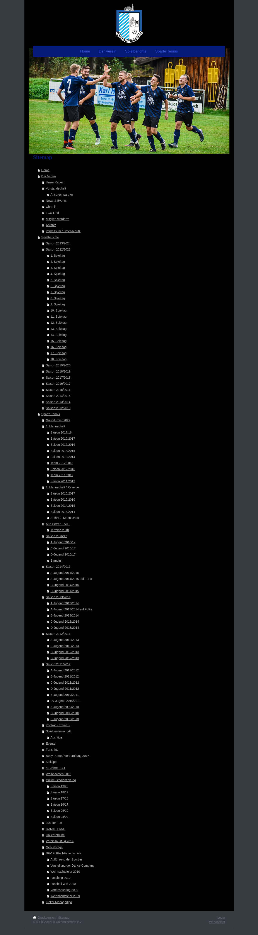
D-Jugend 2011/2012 (64, 688)
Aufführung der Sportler (66, 859)
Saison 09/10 (59, 810)
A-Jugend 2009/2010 (64, 707)
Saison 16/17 (59, 804)
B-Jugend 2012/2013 (64, 646)
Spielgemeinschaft (58, 731)
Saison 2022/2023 (58, 249)
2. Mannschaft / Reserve (62, 487)
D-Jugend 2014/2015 (64, 591)
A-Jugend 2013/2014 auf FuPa (71, 609)
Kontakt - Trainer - (58, 725)
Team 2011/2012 (61, 475)
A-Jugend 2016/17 (62, 542)
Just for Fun (54, 823)
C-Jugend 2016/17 (62, 548)
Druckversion (44, 917)
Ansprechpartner (61, 194)
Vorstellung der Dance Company (72, 865)
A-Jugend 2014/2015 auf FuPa (71, 579)
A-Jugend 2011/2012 (64, 670)
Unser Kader (54, 182)
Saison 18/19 (59, 792)
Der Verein (48, 176)
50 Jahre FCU (55, 768)
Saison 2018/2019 (58, 371)
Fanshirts (52, 749)
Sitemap (63, 917)
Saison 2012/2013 (58, 408)
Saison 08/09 (59, 816)
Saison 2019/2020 (58, 365)
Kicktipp (51, 762)
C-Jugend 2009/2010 (64, 713)
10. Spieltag (58, 310)
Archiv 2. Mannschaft (64, 518)
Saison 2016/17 (56, 536)
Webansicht (217, 922)
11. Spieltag (58, 316)
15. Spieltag (58, 341)
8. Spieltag (57, 298)
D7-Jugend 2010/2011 (65, 701)
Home (45, 170)
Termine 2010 (59, 530)
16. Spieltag (58, 347)
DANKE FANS (55, 829)
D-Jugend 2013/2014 (64, 627)
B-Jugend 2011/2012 (64, 676)
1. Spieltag (57, 255)
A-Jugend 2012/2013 (64, 640)
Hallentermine (55, 835)
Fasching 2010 (60, 877)
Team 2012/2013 (61, 463)
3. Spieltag (57, 267)
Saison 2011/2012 (62, 481)
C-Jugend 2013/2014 (64, 621)
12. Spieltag (58, 322)
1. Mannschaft (55, 426)
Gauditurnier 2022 (58, 420)
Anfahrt (51, 225)
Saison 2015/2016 (58, 389)
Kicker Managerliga (59, 902)
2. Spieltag (57, 261)
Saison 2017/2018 (58, 377)
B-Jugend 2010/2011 (64, 694)
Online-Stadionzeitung (61, 780)
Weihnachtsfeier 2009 (65, 896)
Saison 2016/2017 (58, 383)
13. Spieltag (58, 328)
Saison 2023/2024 (58, 243)
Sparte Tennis (50, 414)
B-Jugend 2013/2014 (64, 615)
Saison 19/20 (59, 786)
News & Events (56, 200)
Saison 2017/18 (61, 432)
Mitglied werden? (57, 219)
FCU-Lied (52, 213)
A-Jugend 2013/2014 (64, 603)
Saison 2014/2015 (58, 396)
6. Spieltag (57, 286)
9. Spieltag (57, 304)
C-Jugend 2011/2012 (64, 682)
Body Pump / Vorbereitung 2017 (67, 755)
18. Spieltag (58, 359)
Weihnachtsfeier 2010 (65, 871)
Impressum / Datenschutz (63, 231)
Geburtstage (54, 847)
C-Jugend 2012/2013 (64, 652)
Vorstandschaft (56, 188)
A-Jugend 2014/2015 (64, 572)
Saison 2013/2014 (58, 402)
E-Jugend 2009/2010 (64, 719)
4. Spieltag (57, 274)
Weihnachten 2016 (58, 774)
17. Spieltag (58, 353)
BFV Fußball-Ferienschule (63, 853)
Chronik (51, 206)
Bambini (56, 560)
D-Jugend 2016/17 (62, 554)
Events (50, 743)
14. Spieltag (58, 335)
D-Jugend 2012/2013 (64, 658)
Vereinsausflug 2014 (59, 841)
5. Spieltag (57, 280)
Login (221, 917)
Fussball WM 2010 (63, 884)
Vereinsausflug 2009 (64, 890)
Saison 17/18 (59, 798)
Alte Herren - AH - (58, 524)
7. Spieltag (57, 292)
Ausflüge (56, 737)
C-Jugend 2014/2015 (64, 585)
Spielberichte (50, 237)
